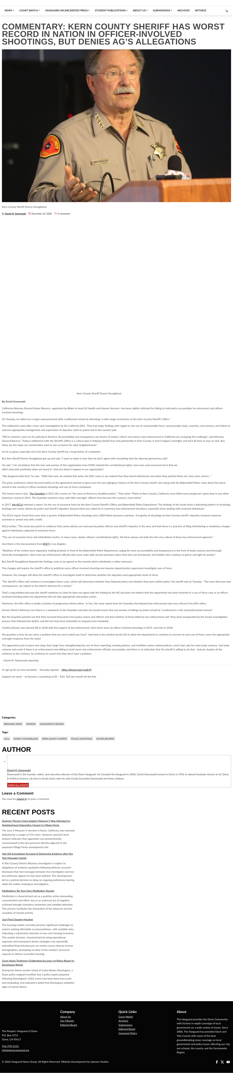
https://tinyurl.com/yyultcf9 (76, 669)
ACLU (7, 738)
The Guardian (37, 493)
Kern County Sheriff (56, 738)
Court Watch (125, 1016)
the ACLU (17, 504)
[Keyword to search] (220, 10)
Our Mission (67, 1021)
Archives (123, 1021)
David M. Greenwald (15, 213)
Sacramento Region (53, 723)
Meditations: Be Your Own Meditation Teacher (28, 890)
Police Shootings (84, 738)
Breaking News (13, 723)
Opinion (32, 723)
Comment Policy (127, 1033)
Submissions (125, 1025)
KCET (46, 543)
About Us (65, 1016)
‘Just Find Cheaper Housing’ (17, 919)
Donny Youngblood (26, 738)
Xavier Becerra (108, 738)
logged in (22, 799)
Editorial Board (68, 1025)
